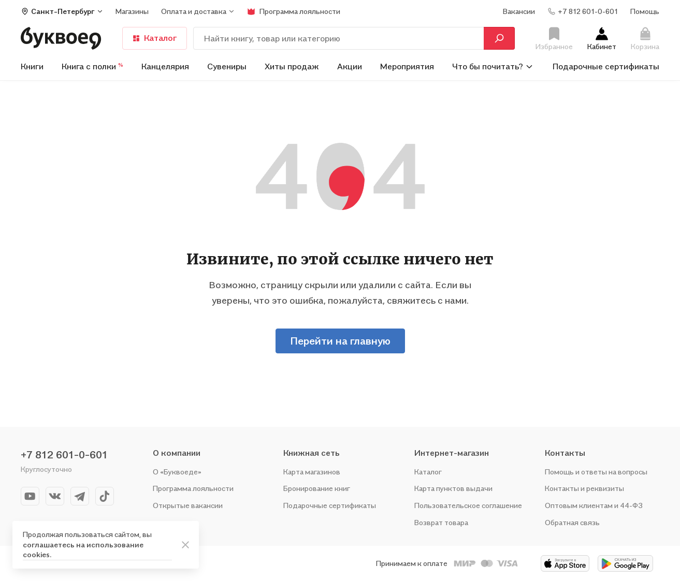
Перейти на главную (340, 341)
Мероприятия (407, 66)
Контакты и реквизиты (584, 488)
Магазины (132, 11)
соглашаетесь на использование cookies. (83, 549)
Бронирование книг (316, 488)
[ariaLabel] (185, 545)
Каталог (155, 38)
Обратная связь (572, 522)
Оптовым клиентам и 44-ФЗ (594, 505)
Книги (32, 66)
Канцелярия (165, 66)
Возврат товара (441, 522)
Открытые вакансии (188, 505)
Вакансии (519, 11)
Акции (349, 66)
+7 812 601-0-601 (64, 455)
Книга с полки (92, 66)
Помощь (644, 11)
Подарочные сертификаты (606, 66)
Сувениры (227, 66)
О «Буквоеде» (177, 471)
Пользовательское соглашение (468, 505)
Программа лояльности (193, 488)
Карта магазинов (311, 471)
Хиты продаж (292, 66)
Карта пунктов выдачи (453, 488)
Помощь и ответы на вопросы (596, 471)
